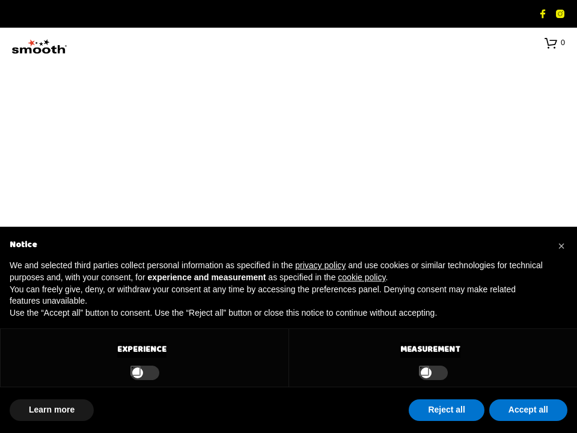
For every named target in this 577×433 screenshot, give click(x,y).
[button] (555, 43)
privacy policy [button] (320, 265)
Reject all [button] (446, 409)
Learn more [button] (52, 409)
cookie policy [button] (361, 277)
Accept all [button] (528, 409)
